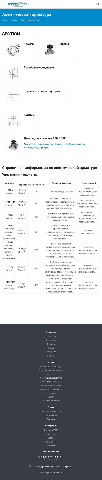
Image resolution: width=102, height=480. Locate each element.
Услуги (51, 407)
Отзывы (51, 348)
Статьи (51, 438)
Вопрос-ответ (51, 434)
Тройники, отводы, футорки (42, 91)
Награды (51, 355)
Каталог (51, 362)
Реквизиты (51, 340)
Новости (51, 344)
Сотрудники (51, 352)
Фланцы (29, 114)
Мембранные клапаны (75, 144)
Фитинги (51, 374)
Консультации (51, 415)
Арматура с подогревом (51, 389)
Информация (51, 426)
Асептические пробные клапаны (38, 144)
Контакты (51, 445)
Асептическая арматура (51, 378)
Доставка (51, 419)
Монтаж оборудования (51, 412)
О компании (51, 336)
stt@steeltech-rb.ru (53, 472)
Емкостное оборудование (51, 385)
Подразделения (51, 442)
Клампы (29, 44)
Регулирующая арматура (51, 366)
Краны (64, 44)
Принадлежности (51, 401)
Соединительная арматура (51, 370)
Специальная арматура (51, 382)
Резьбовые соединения (39, 67)
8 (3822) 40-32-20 (50, 457)
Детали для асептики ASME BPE (45, 138)
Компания (51, 332)
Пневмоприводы (51, 393)
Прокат (51, 397)
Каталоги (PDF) (51, 430)
